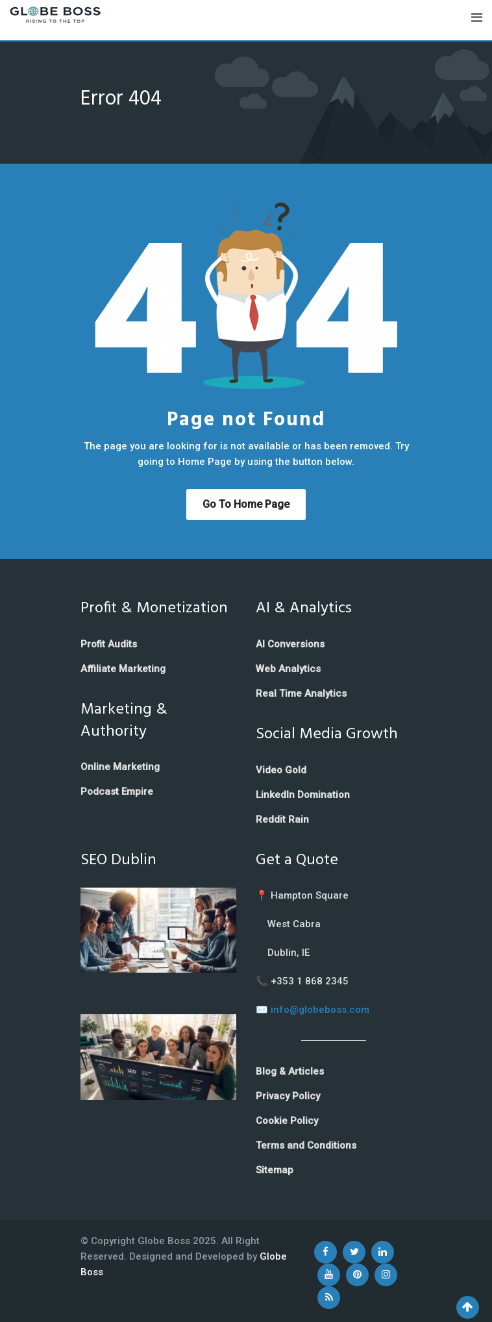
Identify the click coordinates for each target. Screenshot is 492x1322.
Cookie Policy (287, 1121)
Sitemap (274, 1170)
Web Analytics (288, 669)
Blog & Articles (290, 1071)
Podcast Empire (116, 791)
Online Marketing (120, 767)
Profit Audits (108, 644)
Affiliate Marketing (123, 669)
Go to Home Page (246, 504)
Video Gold (281, 770)
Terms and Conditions (306, 1145)
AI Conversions (290, 644)
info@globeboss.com (320, 1010)
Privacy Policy (288, 1096)
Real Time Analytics (301, 693)
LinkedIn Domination (303, 795)
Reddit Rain (282, 819)
